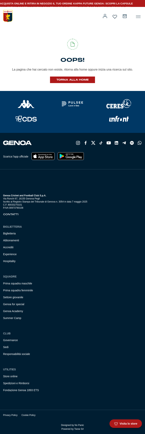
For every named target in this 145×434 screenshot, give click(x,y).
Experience (10, 254)
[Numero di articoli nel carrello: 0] (124, 16)
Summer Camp (12, 318)
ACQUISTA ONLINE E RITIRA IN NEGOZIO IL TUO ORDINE (36, 3)
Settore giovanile (13, 297)
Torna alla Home (72, 79)
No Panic (79, 425)
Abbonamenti (11, 240)
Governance (10, 340)
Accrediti (8, 247)
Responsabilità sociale (16, 354)
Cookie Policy (28, 415)
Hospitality (9, 261)
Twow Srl (79, 429)
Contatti (11, 214)
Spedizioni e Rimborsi (16, 383)
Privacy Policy (10, 415)
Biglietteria (9, 233)
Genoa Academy (13, 311)
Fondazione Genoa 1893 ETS (21, 390)
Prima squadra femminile (18, 290)
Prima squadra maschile (17, 283)
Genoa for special (13, 304)
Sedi (5, 347)
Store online (10, 376)
